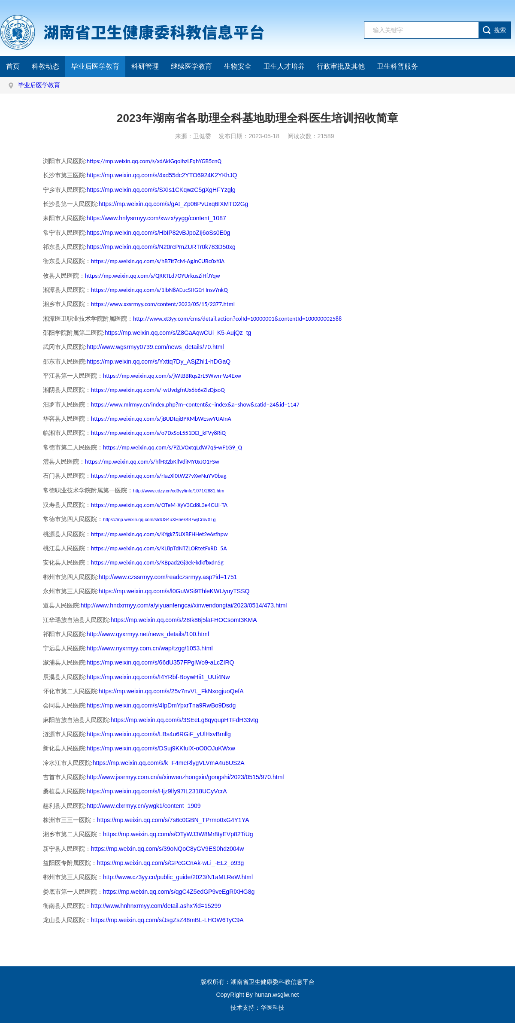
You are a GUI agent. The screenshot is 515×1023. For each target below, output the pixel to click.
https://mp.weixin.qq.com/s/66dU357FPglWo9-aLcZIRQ (160, 662)
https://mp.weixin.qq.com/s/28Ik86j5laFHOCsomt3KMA (184, 619)
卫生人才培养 (284, 66)
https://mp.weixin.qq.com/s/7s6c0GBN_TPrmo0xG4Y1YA (173, 820)
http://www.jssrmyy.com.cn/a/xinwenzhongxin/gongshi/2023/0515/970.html (185, 777)
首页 (13, 66)
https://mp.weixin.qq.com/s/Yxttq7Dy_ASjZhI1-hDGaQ (158, 361)
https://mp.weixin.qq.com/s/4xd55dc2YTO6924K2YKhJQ (162, 175)
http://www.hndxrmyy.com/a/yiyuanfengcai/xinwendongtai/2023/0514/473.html (184, 605)
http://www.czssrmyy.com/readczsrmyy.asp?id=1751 (168, 577)
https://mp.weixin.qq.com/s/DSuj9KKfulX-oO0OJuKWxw (161, 748)
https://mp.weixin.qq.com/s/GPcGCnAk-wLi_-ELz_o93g (170, 862)
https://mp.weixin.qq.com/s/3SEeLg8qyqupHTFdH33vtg (184, 719)
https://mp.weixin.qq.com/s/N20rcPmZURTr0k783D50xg (161, 246)
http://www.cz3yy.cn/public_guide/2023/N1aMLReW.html (178, 877)
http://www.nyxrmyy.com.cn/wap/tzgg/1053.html (150, 648)
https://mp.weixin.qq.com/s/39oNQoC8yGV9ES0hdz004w (167, 848)
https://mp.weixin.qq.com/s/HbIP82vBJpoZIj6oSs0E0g (158, 232)
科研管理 (145, 66)
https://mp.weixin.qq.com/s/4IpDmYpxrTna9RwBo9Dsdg (161, 705)
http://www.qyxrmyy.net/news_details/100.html (148, 634)
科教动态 (45, 66)
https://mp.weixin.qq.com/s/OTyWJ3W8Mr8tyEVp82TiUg (178, 834)
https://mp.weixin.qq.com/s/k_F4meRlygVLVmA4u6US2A (169, 762)
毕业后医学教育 (95, 66)
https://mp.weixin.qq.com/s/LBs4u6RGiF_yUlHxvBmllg (159, 734)
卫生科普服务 (397, 66)
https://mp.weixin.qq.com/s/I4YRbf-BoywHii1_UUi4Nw (158, 677)
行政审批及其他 (341, 66)
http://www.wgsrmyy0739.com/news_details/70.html (155, 346)
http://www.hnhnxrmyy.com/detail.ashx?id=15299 (156, 905)
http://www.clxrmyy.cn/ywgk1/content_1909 (144, 805)
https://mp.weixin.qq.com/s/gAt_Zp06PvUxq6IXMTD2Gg (173, 203)
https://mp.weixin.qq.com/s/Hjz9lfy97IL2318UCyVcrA (157, 791)
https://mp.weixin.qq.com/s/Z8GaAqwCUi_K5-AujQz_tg (178, 332)
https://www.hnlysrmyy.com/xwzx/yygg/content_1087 (156, 218)
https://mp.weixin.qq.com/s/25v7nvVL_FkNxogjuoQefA (171, 691)
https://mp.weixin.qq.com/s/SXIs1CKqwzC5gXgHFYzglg (161, 189)
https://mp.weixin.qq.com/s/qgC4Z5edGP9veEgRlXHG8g (178, 891)
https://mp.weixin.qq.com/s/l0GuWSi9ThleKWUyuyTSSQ (174, 591)
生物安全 (237, 66)
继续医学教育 (191, 66)
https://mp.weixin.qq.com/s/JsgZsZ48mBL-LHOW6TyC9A (167, 920)
